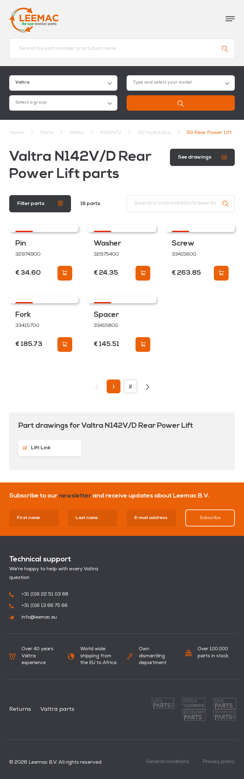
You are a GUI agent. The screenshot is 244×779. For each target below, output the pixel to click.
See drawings (202, 157)
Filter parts (40, 203)
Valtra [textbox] (22, 82)
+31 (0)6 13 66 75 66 (38, 606)
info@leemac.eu (33, 617)
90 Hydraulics (154, 132)
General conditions (167, 761)
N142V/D (111, 132)
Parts (47, 132)
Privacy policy (219, 761)
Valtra (77, 132)
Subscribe (210, 518)
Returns (20, 709)
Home (16, 132)
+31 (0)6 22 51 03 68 (38, 594)
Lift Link (37, 448)
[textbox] (181, 83)
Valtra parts (57, 709)
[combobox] (63, 83)
